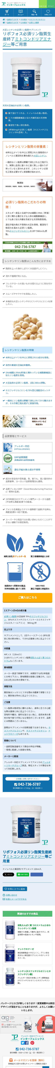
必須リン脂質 (34, 22)
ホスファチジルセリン (37, 19)
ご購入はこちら (27, 597)
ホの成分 (23, 19)
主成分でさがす (12, 19)
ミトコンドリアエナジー (27, 41)
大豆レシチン (40, 155)
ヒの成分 (23, 22)
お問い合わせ (11, 895)
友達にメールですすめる (16, 899)
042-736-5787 (29, 784)
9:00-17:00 (42, 6)
